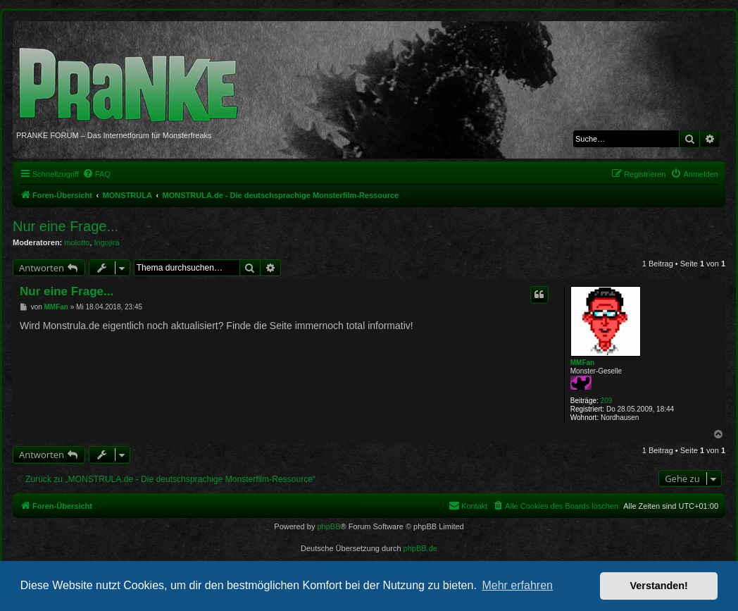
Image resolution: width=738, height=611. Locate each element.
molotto (76, 242)
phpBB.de (420, 548)
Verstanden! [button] (659, 585)
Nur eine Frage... (65, 226)
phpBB (328, 526)
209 (607, 401)
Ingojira (107, 242)
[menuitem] (96, 174)
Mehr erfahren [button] (517, 585)
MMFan (582, 362)
